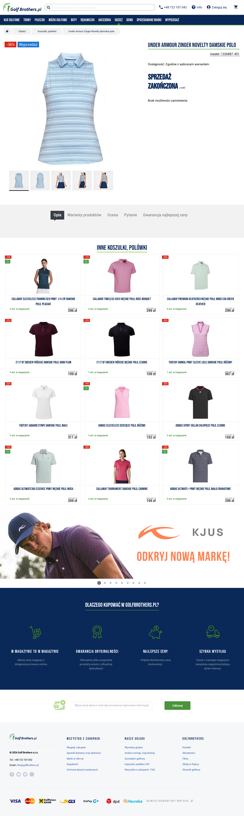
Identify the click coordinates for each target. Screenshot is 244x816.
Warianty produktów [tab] (84, 215)
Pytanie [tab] (130, 215)
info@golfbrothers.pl (28, 765)
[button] (99, 583)
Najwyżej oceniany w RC (168, 800)
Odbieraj (177, 705)
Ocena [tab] (112, 215)
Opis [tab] (57, 215)
